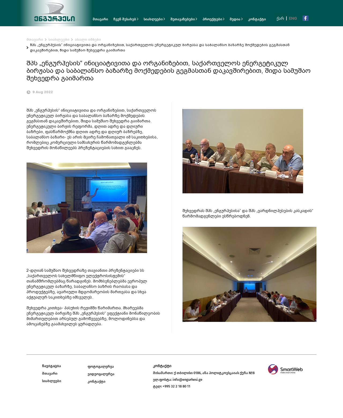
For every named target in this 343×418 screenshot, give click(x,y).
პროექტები (214, 19)
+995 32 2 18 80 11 (176, 386)
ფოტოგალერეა (101, 366)
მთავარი (100, 19)
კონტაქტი (257, 19)
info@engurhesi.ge (187, 380)
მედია (236, 19)
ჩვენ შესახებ (126, 19)
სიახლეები (154, 19)
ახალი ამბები (88, 39)
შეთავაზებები (183, 19)
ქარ (280, 18)
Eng (293, 18)
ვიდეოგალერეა (101, 374)
